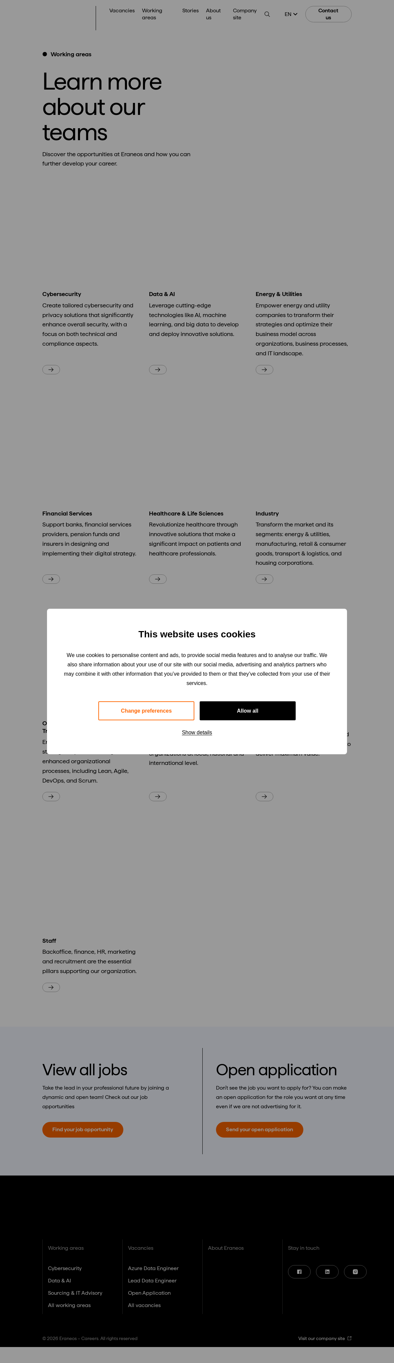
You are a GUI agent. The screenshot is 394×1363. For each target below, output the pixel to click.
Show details (197, 733)
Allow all (248, 711)
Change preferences (146, 711)
